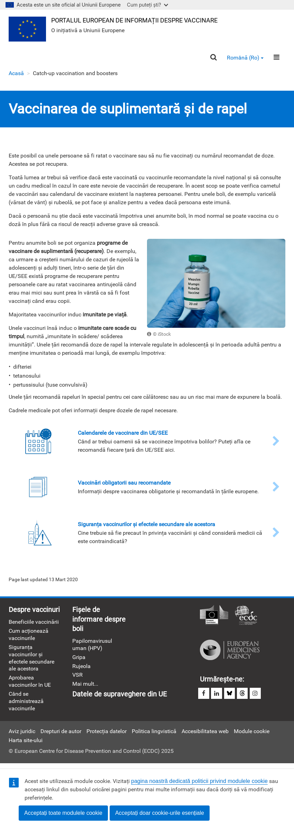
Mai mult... (85, 687)
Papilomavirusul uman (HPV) (92, 647)
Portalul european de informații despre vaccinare (135, 20)
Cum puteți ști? (147, 5)
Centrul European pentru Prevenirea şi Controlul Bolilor (246, 616)
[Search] (213, 58)
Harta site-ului (26, 743)
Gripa (78, 659)
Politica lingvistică (154, 734)
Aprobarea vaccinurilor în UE (30, 684)
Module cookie (251, 734)
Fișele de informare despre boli (99, 621)
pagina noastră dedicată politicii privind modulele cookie (199, 781)
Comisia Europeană (214, 616)
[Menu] (276, 58)
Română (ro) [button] (245, 58)
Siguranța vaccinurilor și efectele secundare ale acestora (31, 660)
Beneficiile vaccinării (34, 623)
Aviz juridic (22, 734)
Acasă (16, 74)
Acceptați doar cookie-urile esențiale (159, 813)
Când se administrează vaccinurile (26, 704)
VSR (77, 677)
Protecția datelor (106, 734)
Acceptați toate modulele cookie (63, 813)
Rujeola (81, 668)
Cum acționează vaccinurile (28, 636)
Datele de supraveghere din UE (119, 697)
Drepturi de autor (60, 734)
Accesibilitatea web (205, 734)
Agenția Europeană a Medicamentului (229, 651)
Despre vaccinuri (34, 611)
